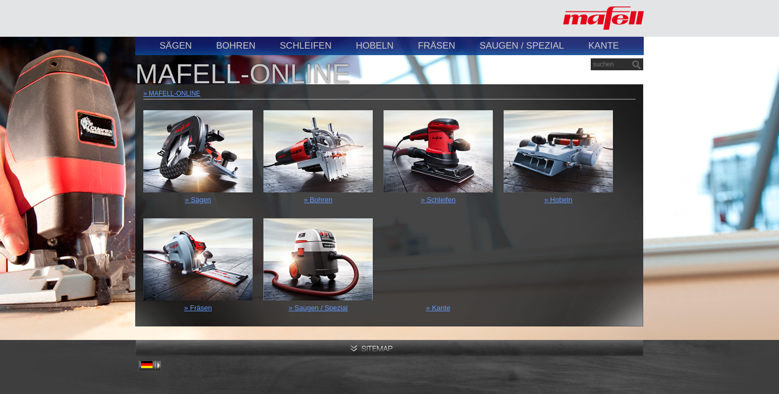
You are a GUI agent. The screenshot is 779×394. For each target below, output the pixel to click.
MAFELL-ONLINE (174, 93)
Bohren (236, 46)
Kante (603, 46)
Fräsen (436, 46)
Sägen (176, 46)
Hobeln (375, 46)
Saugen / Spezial (522, 46)
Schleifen (305, 46)
